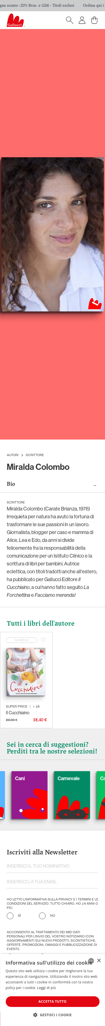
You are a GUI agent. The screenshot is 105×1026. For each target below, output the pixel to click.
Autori (12, 455)
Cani (25, 778)
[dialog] (52, 990)
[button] (52, 1015)
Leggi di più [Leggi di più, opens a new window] (46, 987)
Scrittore (35, 455)
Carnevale (73, 778)
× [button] (99, 961)
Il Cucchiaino (17, 712)
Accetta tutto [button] (52, 1001)
